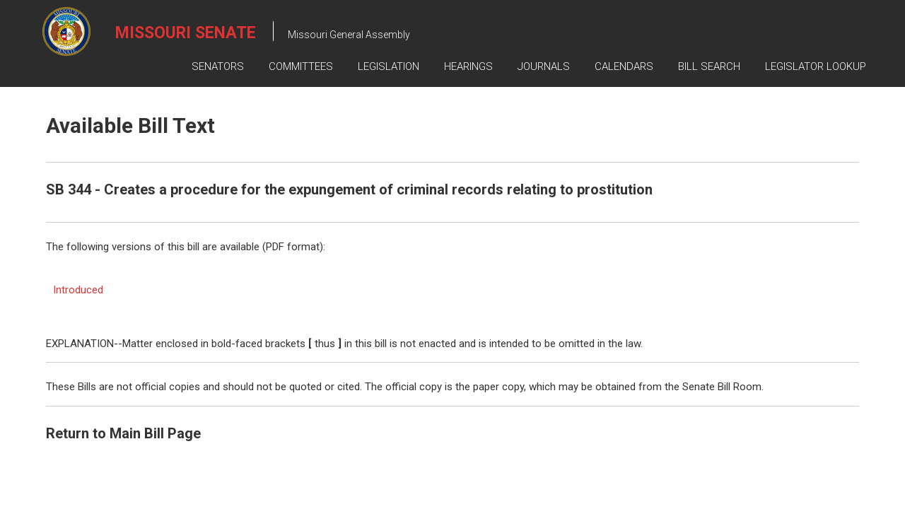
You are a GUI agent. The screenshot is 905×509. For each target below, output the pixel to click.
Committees (301, 66)
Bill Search (709, 66)
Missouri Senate (185, 32)
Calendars (624, 66)
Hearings (468, 66)
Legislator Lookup (815, 66)
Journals (544, 66)
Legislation (388, 66)
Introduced (78, 289)
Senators (218, 66)
